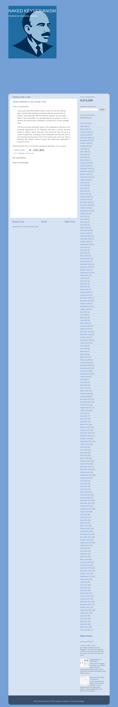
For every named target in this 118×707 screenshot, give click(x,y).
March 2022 (84, 256)
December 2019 (86, 332)
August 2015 (84, 478)
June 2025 (84, 152)
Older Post (69, 221)
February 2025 (85, 163)
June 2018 (84, 382)
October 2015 (85, 472)
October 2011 (85, 607)
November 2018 (86, 368)
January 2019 (85, 363)
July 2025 (83, 149)
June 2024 (84, 185)
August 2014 (84, 512)
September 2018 (86, 374)
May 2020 (83, 318)
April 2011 (83, 624)
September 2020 (86, 306)
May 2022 (83, 250)
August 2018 (84, 377)
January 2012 (85, 599)
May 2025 (83, 154)
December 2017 (86, 399)
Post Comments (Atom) (30, 226)
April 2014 (83, 523)
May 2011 (83, 621)
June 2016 (84, 450)
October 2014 (85, 506)
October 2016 (85, 438)
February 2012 (85, 596)
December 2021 (86, 264)
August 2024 (84, 180)
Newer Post (18, 221)
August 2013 (84, 545)
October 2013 (85, 540)
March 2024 (84, 194)
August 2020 (84, 309)
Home (44, 221)
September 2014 (86, 509)
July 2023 (83, 216)
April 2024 (83, 191)
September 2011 (86, 610)
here (27, 146)
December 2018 (86, 365)
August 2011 (84, 613)
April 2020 (83, 320)
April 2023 (83, 225)
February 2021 (85, 292)
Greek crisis (30, 153)
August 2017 (84, 410)
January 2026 (85, 135)
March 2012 (84, 593)
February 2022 (85, 258)
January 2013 (85, 565)
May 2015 (83, 486)
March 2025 (84, 160)
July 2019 (83, 346)
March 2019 (84, 357)
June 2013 (84, 551)
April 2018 (83, 388)
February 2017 (85, 427)
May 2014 (83, 520)
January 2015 (85, 498)
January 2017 (85, 430)
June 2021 (84, 281)
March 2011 (84, 627)
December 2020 (86, 298)
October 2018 (85, 371)
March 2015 (84, 492)
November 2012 (86, 571)
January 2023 (85, 233)
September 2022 (86, 244)
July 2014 (83, 514)
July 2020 (83, 312)
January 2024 (85, 199)
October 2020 (85, 303)
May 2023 (83, 222)
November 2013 (86, 537)
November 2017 (86, 402)
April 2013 (83, 557)
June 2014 (84, 517)
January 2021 (85, 295)
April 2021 (83, 287)
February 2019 (85, 360)
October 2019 (85, 337)
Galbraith (21, 153)
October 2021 (85, 270)
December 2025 (86, 138)
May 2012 (83, 588)
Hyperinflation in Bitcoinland (95, 660)
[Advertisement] (59, 76)
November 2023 (86, 205)
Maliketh (66, 701)
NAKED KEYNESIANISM (32, 10)
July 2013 (83, 548)
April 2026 (83, 126)
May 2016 (83, 453)
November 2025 (86, 140)
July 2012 (83, 582)
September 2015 (86, 475)
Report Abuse (86, 636)
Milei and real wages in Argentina (97, 678)
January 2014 (85, 531)
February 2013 (85, 562)
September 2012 (86, 576)
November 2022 (86, 239)
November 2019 (86, 334)
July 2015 (83, 481)
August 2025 (84, 146)
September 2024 (86, 177)
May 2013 (83, 554)
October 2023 (85, 208)
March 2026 (84, 129)
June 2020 (84, 315)
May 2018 (83, 385)
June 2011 (84, 618)
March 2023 (84, 228)
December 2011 (86, 602)
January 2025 (85, 166)
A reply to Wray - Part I (88, 645)
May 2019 (83, 351)
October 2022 (85, 242)
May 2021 (83, 284)
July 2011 (83, 616)
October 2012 (85, 573)
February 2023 (85, 230)
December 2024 (86, 168)
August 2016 (84, 444)
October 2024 (85, 174)
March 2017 (84, 424)
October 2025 (85, 143)
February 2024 (85, 197)
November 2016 (86, 436)
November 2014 (86, 503)
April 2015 (83, 489)
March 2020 (84, 323)
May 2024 (83, 188)
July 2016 (83, 447)
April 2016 (83, 455)
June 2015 (84, 483)
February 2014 (85, 528)
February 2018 (85, 393)
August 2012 (84, 579)
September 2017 (86, 408)
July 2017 (83, 413)
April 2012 (83, 590)
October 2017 (85, 405)
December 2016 (86, 433)
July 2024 (83, 183)
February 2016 (85, 461)
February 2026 (85, 132)
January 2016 (85, 464)
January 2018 (85, 396)
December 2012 (86, 568)
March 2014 (84, 526)
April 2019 (83, 354)
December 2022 (86, 236)
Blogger (81, 701)
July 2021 (83, 278)
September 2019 (86, 340)
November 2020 (86, 301)
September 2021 (86, 273)
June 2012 (84, 585)
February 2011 (85, 630)
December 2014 (86, 500)
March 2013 (84, 559)
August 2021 (84, 275)
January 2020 (85, 329)
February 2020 (85, 326)
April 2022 (83, 253)
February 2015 (85, 495)
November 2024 (86, 171)
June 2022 (84, 247)
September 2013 (86, 543)
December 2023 (86, 202)
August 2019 (84, 343)
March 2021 (84, 289)
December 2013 (86, 534)
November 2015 (86, 469)
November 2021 (86, 267)
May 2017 (83, 419)
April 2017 (83, 422)
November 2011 (86, 604)
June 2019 (84, 348)
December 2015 (86, 467)
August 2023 (84, 213)
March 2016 (84, 458)
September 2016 (86, 441)
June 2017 (84, 416)
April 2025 (83, 157)
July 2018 (83, 379)
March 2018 (84, 391)
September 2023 (86, 211)
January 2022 (85, 261)
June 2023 (84, 219)
